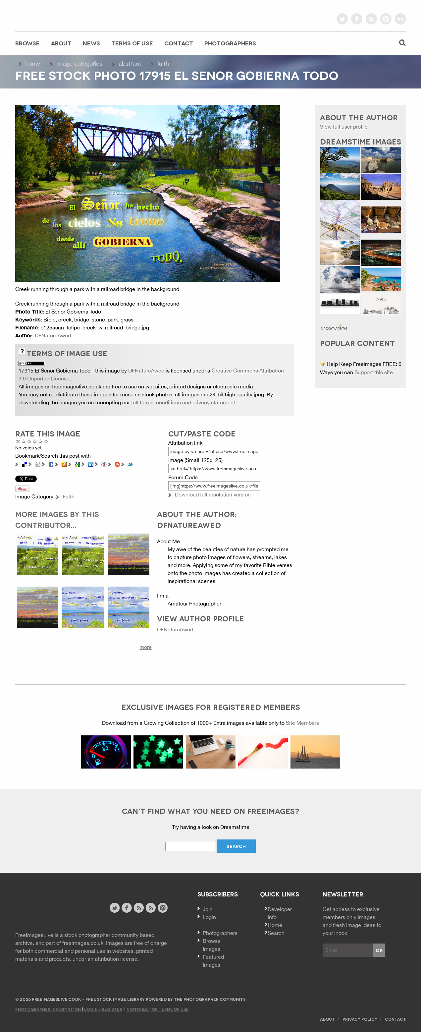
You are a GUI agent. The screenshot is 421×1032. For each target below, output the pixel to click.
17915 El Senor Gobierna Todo (54, 370)
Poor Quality (23, 441)
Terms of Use (132, 42)
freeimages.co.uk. (83, 943)
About (61, 42)
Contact (178, 42)
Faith (163, 63)
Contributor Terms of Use (157, 1008)
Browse (27, 42)
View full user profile (344, 127)
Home (32, 63)
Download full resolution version (213, 494)
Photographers (230, 42)
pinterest (386, 19)
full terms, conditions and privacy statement (183, 402)
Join (208, 909)
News (91, 42)
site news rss (138, 908)
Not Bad (29, 441)
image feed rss (150, 908)
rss (371, 19)
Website (51, 908)
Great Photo (40, 441)
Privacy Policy (359, 1018)
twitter (342, 19)
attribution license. (117, 959)
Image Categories (79, 63)
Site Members (302, 723)
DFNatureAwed (53, 335)
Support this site (373, 372)
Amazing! (46, 441)
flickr (400, 19)
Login (209, 917)
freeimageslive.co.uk (52, 15)
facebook (356, 19)
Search (276, 933)
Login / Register (103, 1008)
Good (35, 441)
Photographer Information (48, 1008)
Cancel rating (18, 441)
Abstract (130, 63)
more (145, 647)
